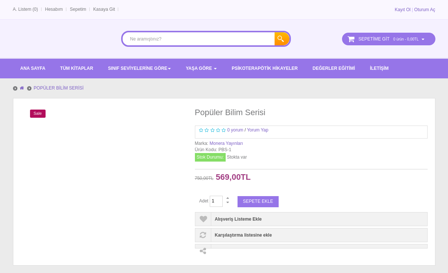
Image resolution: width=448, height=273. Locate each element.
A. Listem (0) (25, 9)
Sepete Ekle (258, 201)
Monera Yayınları (226, 143)
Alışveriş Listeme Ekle (238, 219)
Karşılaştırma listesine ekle (243, 235)
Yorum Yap (257, 130)
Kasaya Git (104, 9)
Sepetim (78, 9)
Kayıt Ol (403, 9)
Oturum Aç (424, 9)
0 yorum (235, 130)
